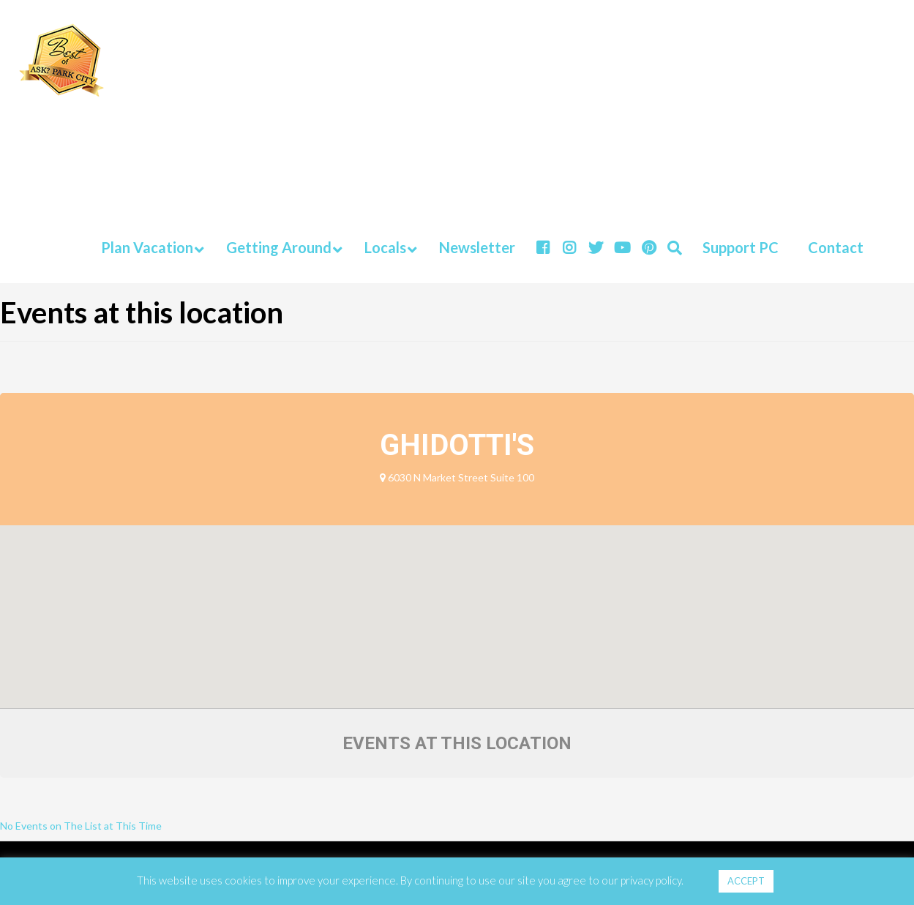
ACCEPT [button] (746, 881)
